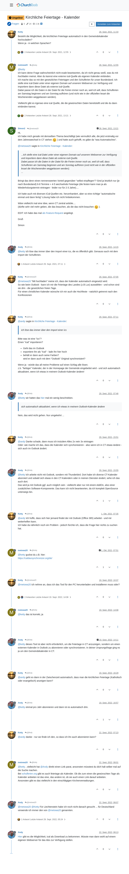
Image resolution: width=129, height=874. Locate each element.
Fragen (15, 23)
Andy (20, 247)
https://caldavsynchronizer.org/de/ (35, 558)
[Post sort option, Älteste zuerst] (92, 24)
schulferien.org (29, 773)
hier (42, 398)
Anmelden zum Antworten (108, 24)
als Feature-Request (52, 213)
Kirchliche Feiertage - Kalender (56, 146)
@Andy (28, 317)
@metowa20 (33, 128)
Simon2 (21, 128)
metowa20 (23, 65)
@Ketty (33, 65)
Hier (20, 836)
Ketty (20, 32)
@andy (21, 321)
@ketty (21, 69)
